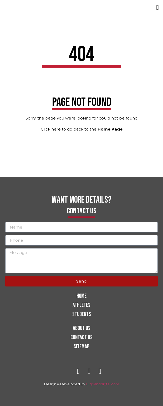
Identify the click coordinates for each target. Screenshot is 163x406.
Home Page (110, 129)
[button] (157, 8)
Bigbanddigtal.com (102, 384)
